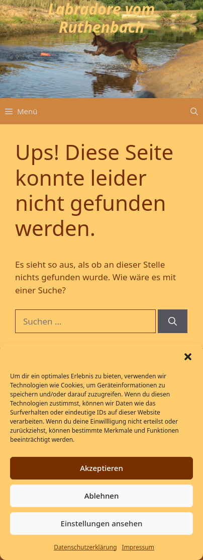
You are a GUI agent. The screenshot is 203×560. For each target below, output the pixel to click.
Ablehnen (101, 496)
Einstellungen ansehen (102, 523)
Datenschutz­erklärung (85, 547)
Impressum (138, 547)
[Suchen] (172, 321)
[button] (188, 357)
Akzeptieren (101, 468)
